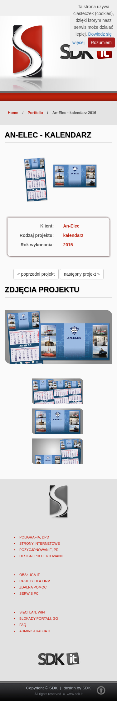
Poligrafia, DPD (34, 537)
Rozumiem (101, 42)
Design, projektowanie (41, 556)
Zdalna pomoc (32, 587)
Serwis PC (29, 593)
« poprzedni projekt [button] (36, 274)
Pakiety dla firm (34, 581)
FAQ (22, 625)
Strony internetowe (39, 543)
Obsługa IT (29, 575)
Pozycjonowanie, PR (39, 550)
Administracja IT (35, 631)
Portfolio (35, 113)
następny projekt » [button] (82, 274)
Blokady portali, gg (38, 618)
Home (13, 113)
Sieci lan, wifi (32, 612)
